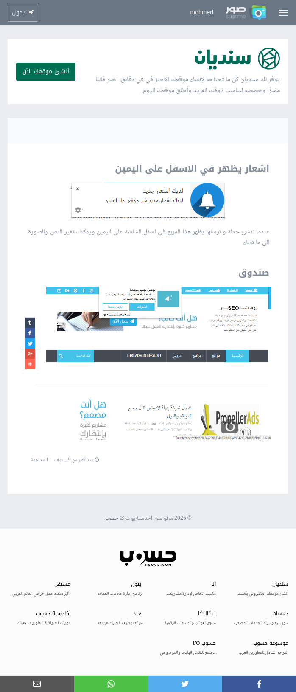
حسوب (111, 518)
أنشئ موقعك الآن (45, 71)
